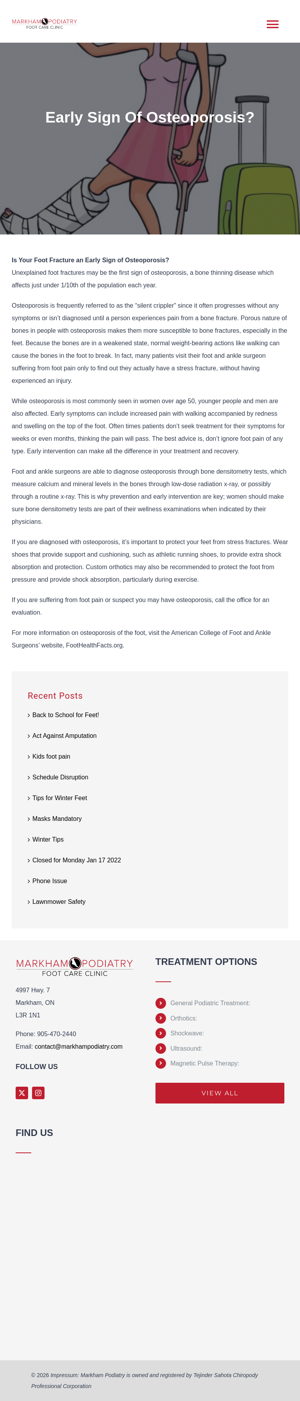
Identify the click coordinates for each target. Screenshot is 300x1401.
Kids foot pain (51, 756)
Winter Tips (48, 839)
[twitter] (22, 1093)
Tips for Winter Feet (59, 798)
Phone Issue (49, 881)
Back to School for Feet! (65, 715)
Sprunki (17, 1344)
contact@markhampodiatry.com (79, 1046)
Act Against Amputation (64, 735)
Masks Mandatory (57, 818)
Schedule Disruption (60, 777)
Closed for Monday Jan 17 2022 (76, 860)
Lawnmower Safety (59, 901)
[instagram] (38, 1093)
